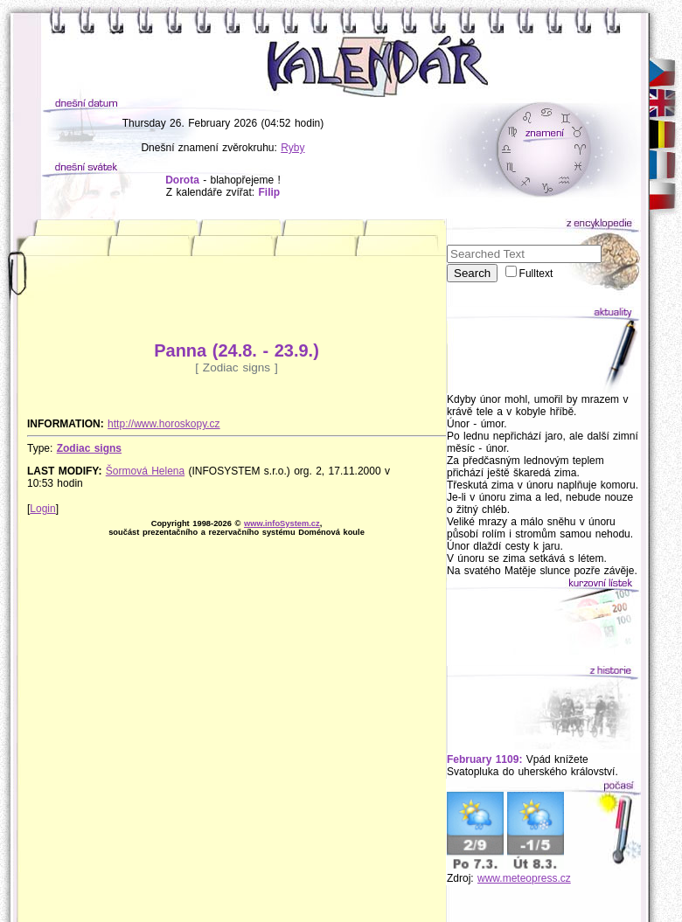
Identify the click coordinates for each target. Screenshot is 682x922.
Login (42, 509)
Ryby (292, 148)
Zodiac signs (89, 448)
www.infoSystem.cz (282, 523)
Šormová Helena (145, 471)
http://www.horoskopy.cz (164, 424)
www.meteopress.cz (524, 878)
